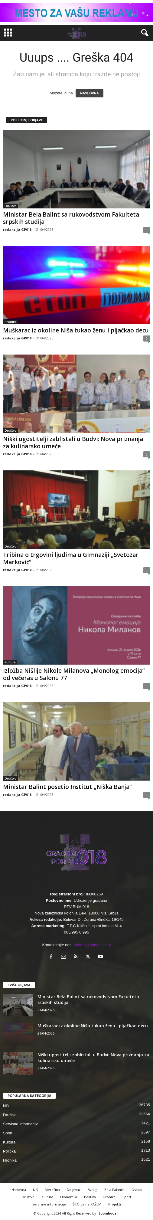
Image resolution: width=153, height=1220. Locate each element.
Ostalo (137, 1189)
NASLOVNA (89, 93)
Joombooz (107, 1213)
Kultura (10, 662)
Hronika (11, 322)
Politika (9, 1151)
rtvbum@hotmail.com (92, 945)
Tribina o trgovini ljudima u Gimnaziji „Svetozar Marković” (70, 558)
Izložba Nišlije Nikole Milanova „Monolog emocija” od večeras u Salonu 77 (74, 674)
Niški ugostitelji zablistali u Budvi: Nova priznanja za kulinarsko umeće (73, 442)
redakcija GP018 (17, 229)
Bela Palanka (114, 1189)
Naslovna (18, 1189)
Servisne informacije (20, 1124)
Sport (7, 1133)
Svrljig (92, 1189)
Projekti (114, 1204)
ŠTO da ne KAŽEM (87, 1204)
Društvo (11, 206)
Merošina (52, 1189)
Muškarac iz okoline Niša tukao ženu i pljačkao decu (76, 330)
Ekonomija (68, 1197)
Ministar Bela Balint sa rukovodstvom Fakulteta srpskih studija (71, 218)
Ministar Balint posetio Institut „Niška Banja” (67, 787)
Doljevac (74, 1189)
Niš (6, 1106)
